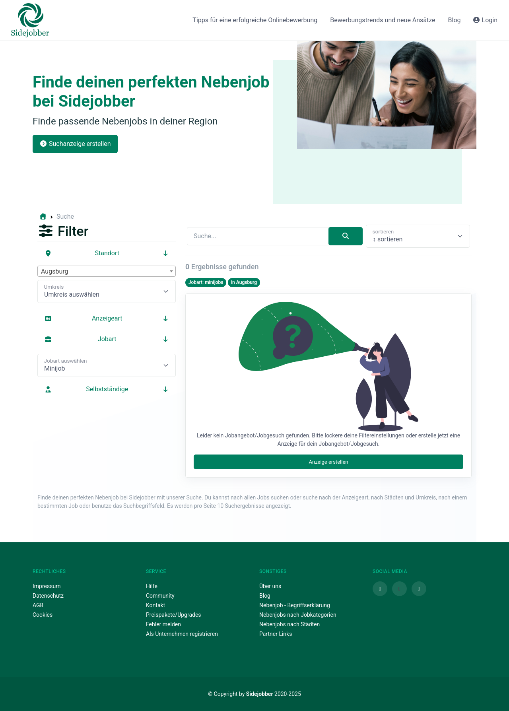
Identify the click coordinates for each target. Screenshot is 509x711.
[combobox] (106, 271)
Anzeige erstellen (328, 462)
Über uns (270, 586)
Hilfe (151, 586)
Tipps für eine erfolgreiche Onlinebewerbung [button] (254, 20)
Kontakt (155, 605)
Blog (264, 595)
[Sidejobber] (30, 20)
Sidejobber (259, 694)
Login (484, 20)
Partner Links (275, 634)
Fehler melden (163, 624)
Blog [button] (454, 20)
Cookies (42, 615)
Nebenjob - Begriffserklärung (294, 605)
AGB (38, 605)
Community (160, 595)
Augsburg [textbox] (54, 271)
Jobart (106, 339)
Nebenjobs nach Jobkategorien (297, 615)
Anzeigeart (106, 318)
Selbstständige (106, 389)
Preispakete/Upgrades (173, 615)
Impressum (46, 586)
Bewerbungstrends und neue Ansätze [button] (382, 20)
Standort (106, 253)
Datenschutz (48, 595)
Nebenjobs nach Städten (289, 624)
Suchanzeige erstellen (75, 144)
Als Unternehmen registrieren (182, 634)
